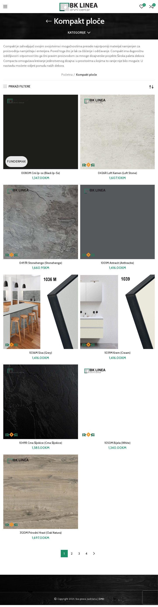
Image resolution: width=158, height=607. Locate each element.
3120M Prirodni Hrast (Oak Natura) (40, 535)
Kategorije (77, 32)
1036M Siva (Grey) (40, 354)
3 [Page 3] (79, 555)
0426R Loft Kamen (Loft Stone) (117, 173)
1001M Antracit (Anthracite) (117, 264)
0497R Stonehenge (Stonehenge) (40, 264)
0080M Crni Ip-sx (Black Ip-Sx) (40, 173)
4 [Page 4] (86, 555)
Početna (67, 75)
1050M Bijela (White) (117, 444)
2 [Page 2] (72, 555)
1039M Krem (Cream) (117, 354)
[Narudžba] (151, 87)
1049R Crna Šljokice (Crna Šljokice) (40, 444)
